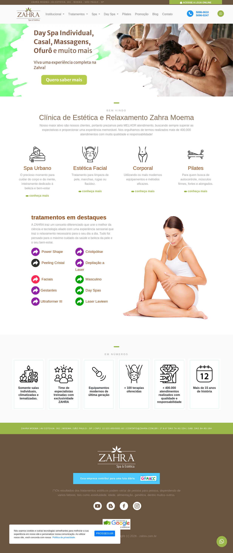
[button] (17, 60)
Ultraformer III (46, 301)
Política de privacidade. (63, 537)
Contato (167, 14)
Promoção (142, 14)
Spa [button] (95, 14)
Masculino (88, 279)
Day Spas (88, 290)
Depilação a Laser (89, 265)
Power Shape (47, 252)
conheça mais (39, 195)
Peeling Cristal (47, 263)
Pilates (126, 14)
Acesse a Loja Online (196, 2)
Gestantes (44, 290)
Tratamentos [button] (77, 14)
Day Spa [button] (110, 14)
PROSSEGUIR (104, 533)
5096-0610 (202, 12)
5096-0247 (202, 15)
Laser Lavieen (91, 301)
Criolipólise (89, 252)
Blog (155, 14)
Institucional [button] (54, 14)
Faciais (42, 279)
